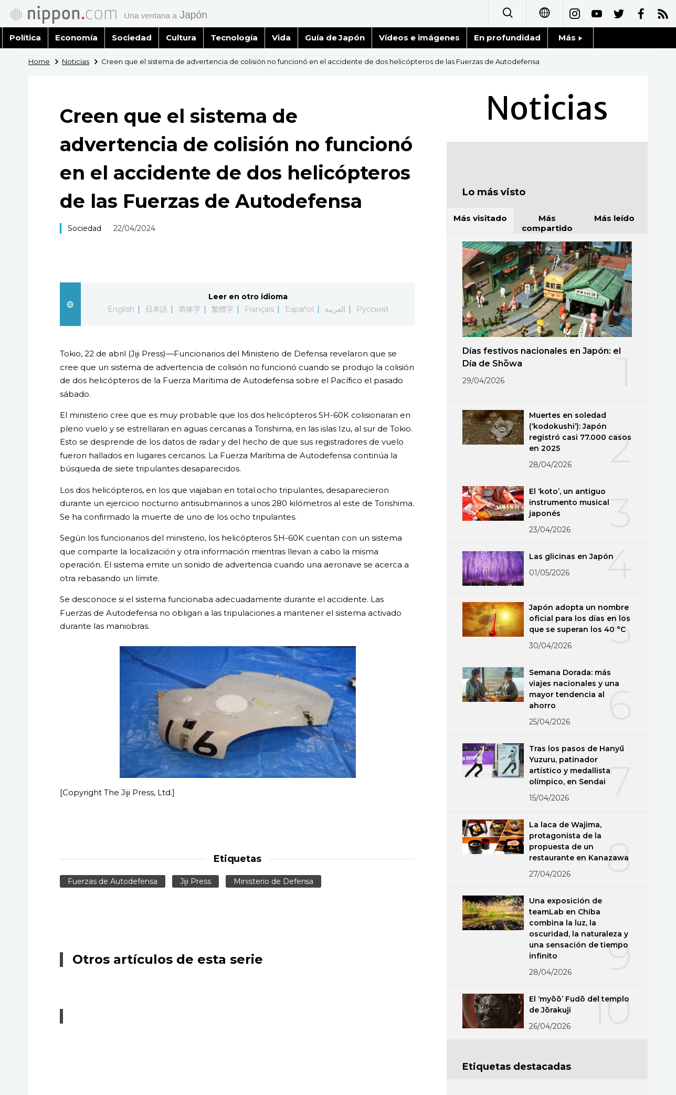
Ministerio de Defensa (274, 881)
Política (25, 38)
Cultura (181, 38)
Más (570, 38)
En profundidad (507, 38)
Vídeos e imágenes (419, 38)
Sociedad (132, 38)
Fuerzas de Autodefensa (112, 881)
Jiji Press (195, 881)
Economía (76, 38)
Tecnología (234, 38)
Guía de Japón (335, 38)
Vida (281, 38)
